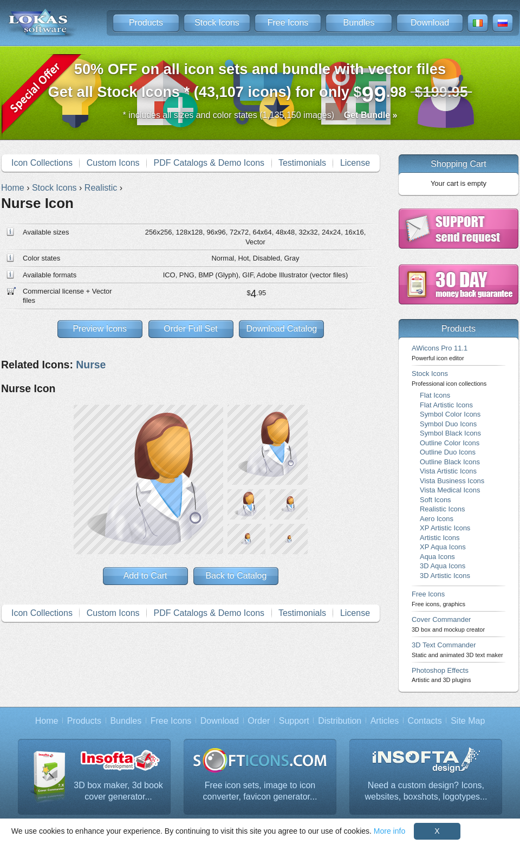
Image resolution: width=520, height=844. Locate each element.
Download (430, 22)
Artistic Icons (439, 538)
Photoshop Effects (441, 674)
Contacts (425, 720)
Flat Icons (435, 395)
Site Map (468, 720)
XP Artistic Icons (445, 528)
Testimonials (302, 162)
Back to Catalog (235, 575)
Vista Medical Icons (450, 490)
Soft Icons (435, 500)
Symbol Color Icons (450, 414)
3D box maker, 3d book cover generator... (118, 791)
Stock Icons (216, 22)
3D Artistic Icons (445, 576)
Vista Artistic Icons (448, 471)
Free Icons (288, 22)
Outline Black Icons (450, 462)
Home (46, 720)
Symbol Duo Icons (448, 424)
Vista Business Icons (452, 481)
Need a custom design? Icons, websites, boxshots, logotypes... (426, 791)
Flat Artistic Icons (446, 405)
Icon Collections (42, 162)
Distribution (339, 720)
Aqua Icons (437, 557)
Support (294, 720)
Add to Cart (145, 575)
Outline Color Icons (449, 443)
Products (146, 22)
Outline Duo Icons (448, 452)
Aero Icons (436, 519)
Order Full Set (191, 328)
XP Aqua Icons (443, 547)
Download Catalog (281, 328)
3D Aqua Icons (442, 566)
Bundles (359, 22)
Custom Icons (113, 162)
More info (389, 831)
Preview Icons (100, 328)
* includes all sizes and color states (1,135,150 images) (260, 115)
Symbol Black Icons (450, 433)
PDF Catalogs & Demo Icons (209, 162)
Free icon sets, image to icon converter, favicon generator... (260, 791)
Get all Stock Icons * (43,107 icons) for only (260, 84)
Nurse (91, 365)
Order (259, 720)
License (355, 162)
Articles (384, 720)
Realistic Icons (442, 509)
